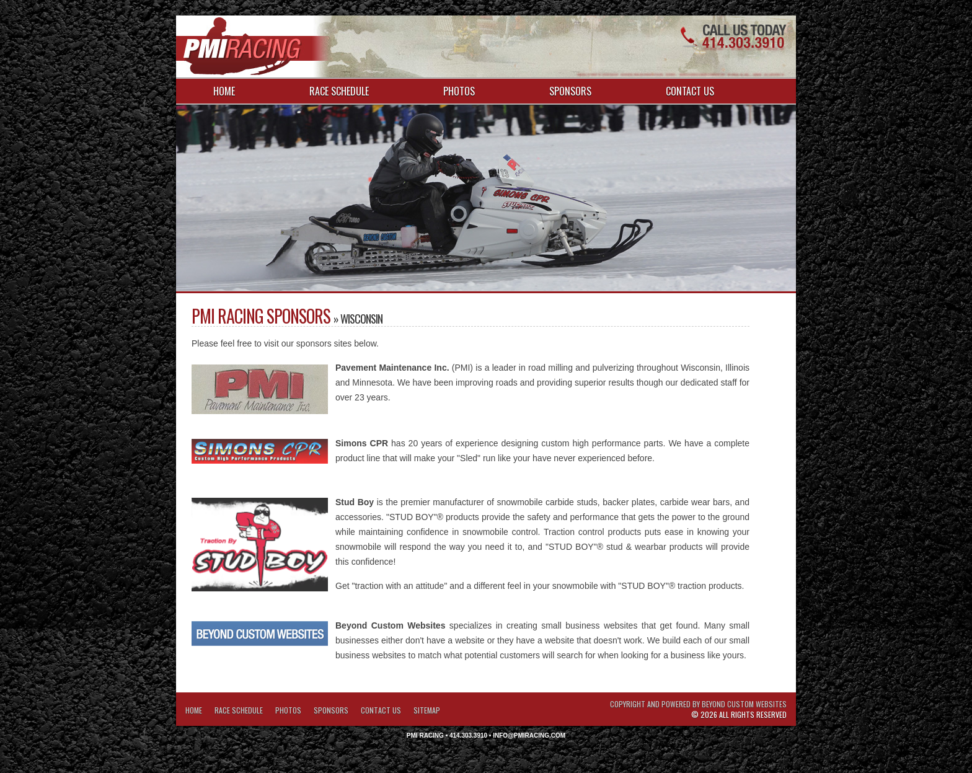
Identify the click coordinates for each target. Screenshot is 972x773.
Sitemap (426, 710)
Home (224, 91)
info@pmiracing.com (529, 735)
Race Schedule (339, 91)
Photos (459, 91)
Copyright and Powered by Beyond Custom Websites (698, 704)
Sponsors (570, 91)
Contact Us (690, 91)
